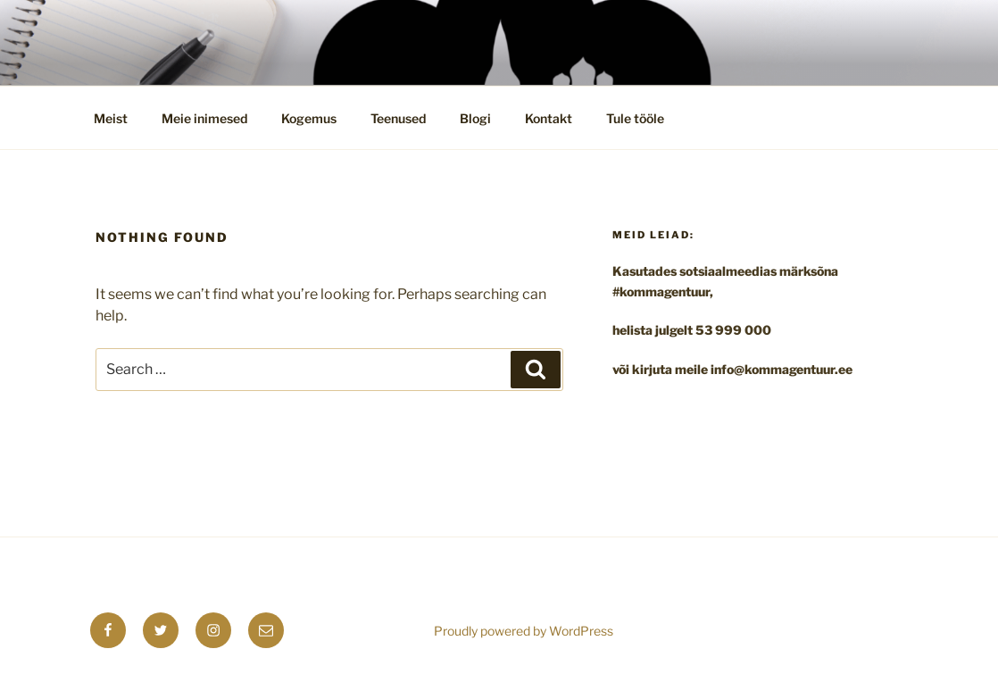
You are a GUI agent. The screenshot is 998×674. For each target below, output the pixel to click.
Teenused (398, 118)
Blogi (475, 118)
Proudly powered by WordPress (523, 630)
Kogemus (309, 118)
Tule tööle (635, 118)
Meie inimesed (204, 118)
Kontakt (548, 118)
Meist (111, 118)
